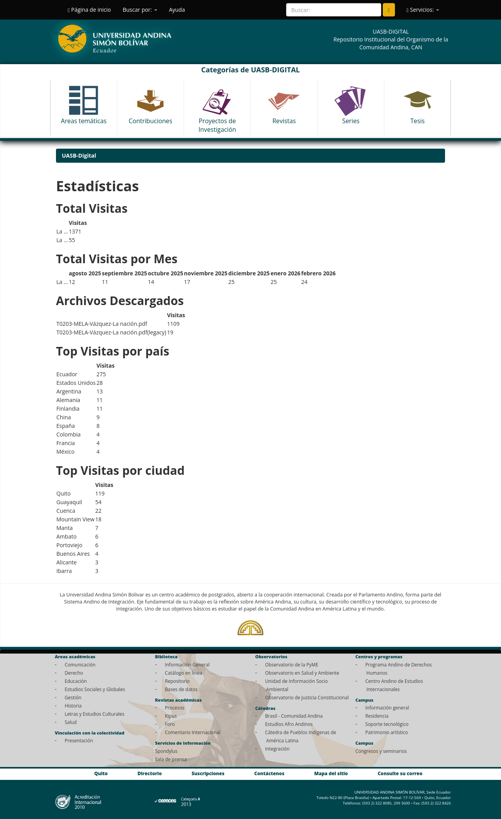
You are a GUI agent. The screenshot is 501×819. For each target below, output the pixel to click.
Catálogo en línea (183, 673)
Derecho (74, 673)
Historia (73, 705)
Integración (277, 748)
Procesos (174, 707)
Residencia (376, 716)
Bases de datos (181, 689)
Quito (101, 773)
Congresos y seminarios (381, 751)
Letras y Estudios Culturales (94, 714)
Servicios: (423, 9)
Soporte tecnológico (386, 724)
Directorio (149, 773)
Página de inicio (89, 9)
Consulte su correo (400, 773)
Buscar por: (140, 9)
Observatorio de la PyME (291, 664)
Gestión (73, 697)
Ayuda (177, 9)
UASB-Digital (79, 155)
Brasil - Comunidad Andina (294, 716)
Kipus (171, 716)
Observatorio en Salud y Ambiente (302, 673)
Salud (71, 722)
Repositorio (177, 681)
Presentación (79, 740)
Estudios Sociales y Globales (95, 689)
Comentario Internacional (192, 732)
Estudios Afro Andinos (289, 724)
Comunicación (80, 664)
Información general (387, 707)
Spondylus (166, 751)
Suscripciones (207, 773)
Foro (170, 724)
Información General (187, 664)
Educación (76, 681)
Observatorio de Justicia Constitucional (307, 697)
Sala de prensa (171, 759)
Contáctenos (269, 773)
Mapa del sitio (331, 773)
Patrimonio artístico (386, 732)
